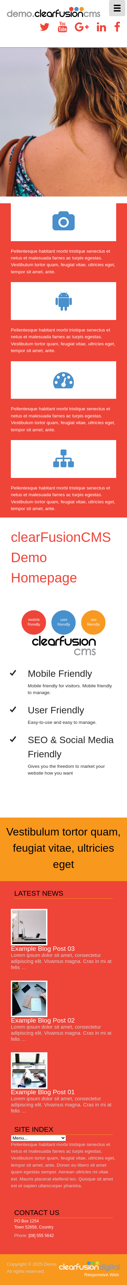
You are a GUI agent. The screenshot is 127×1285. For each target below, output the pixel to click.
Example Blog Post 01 (43, 1092)
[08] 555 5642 (41, 1235)
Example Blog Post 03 (43, 948)
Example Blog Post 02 (43, 1020)
